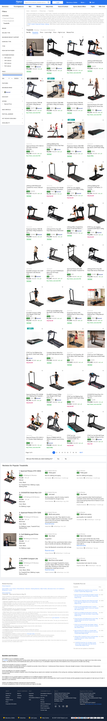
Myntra (19, 693)
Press (7, 701)
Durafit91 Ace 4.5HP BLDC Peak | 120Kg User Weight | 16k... (75, 64)
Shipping (31, 695)
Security (42, 697)
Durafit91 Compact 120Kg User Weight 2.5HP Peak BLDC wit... (33, 314)
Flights (93, 6)
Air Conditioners (60, 588)
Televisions (27, 588)
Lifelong (47, 24)
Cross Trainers (13, 588)
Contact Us (8, 693)
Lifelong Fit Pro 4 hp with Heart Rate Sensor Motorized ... (55, 230)
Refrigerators (5, 590)
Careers (8, 697)
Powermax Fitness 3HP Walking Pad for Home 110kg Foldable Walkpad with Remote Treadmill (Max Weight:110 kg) (86, 620)
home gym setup (31, 633)
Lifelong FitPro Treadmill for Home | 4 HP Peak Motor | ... (75, 227)
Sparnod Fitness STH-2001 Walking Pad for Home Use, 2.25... (95, 106)
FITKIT (29, 24)
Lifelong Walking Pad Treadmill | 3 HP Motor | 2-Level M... (95, 187)
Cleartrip (19, 695)
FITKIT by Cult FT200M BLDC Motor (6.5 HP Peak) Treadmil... (55, 272)
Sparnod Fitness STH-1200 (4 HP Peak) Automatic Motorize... (34, 147)
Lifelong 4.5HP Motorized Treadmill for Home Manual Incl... (95, 62)
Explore (19, 3)
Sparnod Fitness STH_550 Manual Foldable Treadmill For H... (75, 270)
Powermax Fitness (39, 24)
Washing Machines (35, 588)
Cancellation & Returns (34, 697)
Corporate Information (11, 704)
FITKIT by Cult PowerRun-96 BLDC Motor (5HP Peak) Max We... (75, 356)
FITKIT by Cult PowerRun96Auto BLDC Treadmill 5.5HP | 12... (74, 437)
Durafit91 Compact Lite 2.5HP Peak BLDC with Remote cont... (34, 272)
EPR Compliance (44, 706)
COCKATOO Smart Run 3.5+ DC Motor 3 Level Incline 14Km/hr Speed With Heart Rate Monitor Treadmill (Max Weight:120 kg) (85, 644)
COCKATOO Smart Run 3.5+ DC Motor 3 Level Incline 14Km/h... (95, 396)
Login (58, 2)
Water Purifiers (43, 588)
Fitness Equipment (8, 21)
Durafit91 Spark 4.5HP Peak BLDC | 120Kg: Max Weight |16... (55, 64)
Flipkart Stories (9, 699)
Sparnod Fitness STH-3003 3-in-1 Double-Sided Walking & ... (35, 439)
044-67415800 (98, 704)
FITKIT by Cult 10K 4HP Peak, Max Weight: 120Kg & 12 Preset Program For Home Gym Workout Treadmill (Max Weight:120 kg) (86, 626)
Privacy (42, 699)
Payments (31, 693)
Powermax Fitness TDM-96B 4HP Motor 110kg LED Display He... (55, 104)
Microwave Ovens (52, 588)
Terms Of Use (43, 695)
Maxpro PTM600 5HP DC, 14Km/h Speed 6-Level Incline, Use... (55, 439)
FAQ (30, 699)
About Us (8, 695)
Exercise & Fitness (8, 18)
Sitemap (42, 701)
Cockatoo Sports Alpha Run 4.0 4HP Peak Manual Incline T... (55, 354)
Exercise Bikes (5, 588)
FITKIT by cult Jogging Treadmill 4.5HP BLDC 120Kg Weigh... (75, 189)
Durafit (33, 24)
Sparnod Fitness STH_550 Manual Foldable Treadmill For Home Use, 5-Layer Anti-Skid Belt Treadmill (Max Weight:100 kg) (86, 596)
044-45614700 (89, 704)
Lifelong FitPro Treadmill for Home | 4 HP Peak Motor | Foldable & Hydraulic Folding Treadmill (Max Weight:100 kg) (86, 638)
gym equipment (55, 617)
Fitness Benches (20, 588)
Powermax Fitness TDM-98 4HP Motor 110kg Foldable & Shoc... (75, 104)
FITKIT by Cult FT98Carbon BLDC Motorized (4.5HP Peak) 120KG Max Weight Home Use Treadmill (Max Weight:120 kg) (86, 602)
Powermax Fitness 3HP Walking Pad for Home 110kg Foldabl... (75, 314)
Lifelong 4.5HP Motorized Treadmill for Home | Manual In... (34, 187)
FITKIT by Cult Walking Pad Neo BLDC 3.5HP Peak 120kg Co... (95, 147)
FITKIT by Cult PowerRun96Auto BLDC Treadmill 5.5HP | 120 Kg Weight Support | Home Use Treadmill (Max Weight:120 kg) (86, 608)
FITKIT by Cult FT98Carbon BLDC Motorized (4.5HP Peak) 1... (96, 356)
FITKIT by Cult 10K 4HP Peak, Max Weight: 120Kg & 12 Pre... (95, 436)
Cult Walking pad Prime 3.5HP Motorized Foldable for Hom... (35, 63)
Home (27, 11)
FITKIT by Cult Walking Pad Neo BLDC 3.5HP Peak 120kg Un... (55, 312)
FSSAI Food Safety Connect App (45, 709)
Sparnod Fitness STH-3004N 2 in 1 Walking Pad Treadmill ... (55, 188)
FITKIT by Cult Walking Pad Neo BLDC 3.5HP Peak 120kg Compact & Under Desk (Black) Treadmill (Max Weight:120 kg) (86, 614)
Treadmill (5, 660)
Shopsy (19, 697)
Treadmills (6, 23)
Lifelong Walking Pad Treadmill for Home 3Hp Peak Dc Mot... (55, 145)
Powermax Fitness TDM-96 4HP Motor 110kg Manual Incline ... (34, 104)
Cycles (10, 590)
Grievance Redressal (45, 704)
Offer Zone (102, 6)
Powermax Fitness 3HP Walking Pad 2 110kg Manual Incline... (95, 314)
